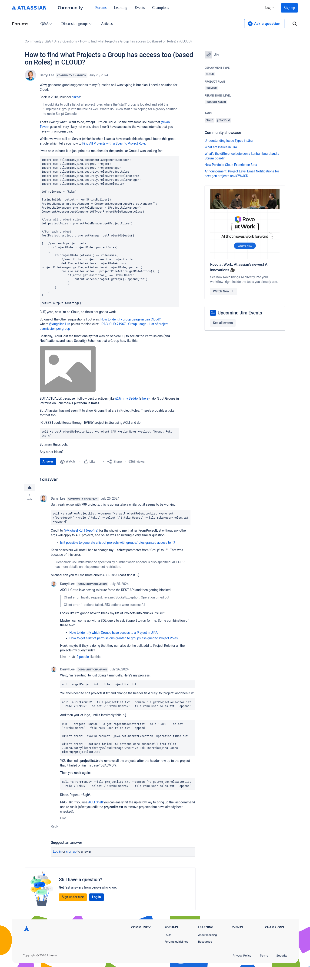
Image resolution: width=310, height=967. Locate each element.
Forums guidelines (176, 941)
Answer (48, 461)
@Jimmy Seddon (127, 398)
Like (63, 657)
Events (140, 8)
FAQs (168, 935)
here (145, 398)
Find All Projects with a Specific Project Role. (114, 143)
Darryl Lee (47, 75)
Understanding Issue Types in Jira (229, 140)
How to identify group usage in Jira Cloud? (130, 319)
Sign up (289, 8)
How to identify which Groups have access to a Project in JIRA (114, 633)
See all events (223, 323)
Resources (205, 941)
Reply (55, 826)
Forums (101, 8)
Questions (70, 41)
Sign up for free (73, 897)
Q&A (46, 24)
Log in (269, 8)
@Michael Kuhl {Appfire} (81, 531)
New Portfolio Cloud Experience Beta (231, 165)
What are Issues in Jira (221, 147)
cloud (209, 120)
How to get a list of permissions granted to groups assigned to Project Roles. (124, 638)
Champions (160, 8)
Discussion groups (76, 24)
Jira (56, 41)
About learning (207, 935)
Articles (107, 24)
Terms (264, 955)
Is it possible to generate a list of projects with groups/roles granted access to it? (117, 543)
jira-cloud (223, 120)
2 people (83, 657)
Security (281, 955)
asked (76, 97)
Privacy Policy (242, 955)
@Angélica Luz (59, 324)
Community (70, 7)
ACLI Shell (95, 802)
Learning (120, 8)
